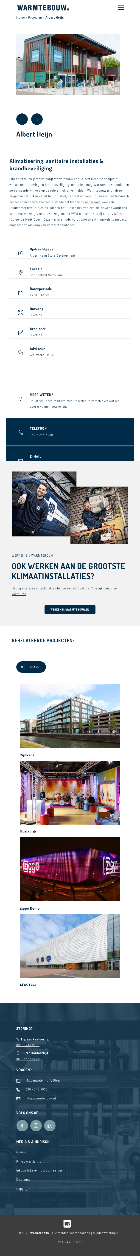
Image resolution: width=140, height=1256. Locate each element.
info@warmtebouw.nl (40, 1098)
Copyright (23, 1189)
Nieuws (21, 1152)
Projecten (35, 17)
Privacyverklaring (29, 1161)
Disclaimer (24, 1179)
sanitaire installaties (72, 160)
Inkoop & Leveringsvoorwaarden (39, 1170)
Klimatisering (26, 160)
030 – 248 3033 (27, 1045)
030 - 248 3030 (36, 1089)
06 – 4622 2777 (27, 1059)
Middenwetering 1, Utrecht (44, 1080)
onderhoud (93, 202)
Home (20, 17)
